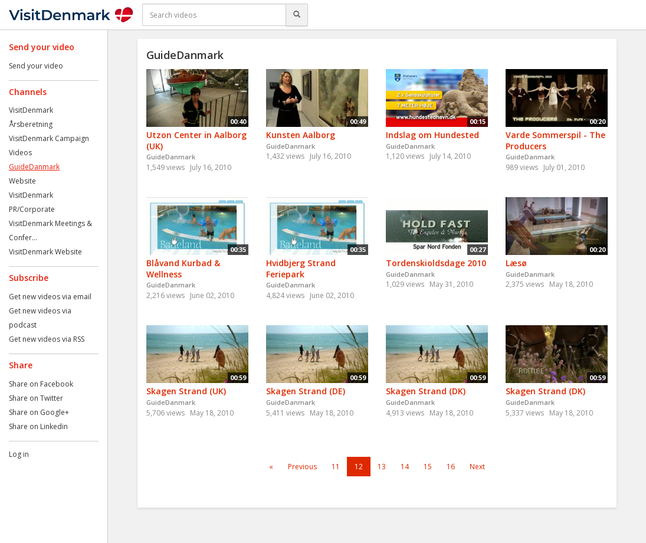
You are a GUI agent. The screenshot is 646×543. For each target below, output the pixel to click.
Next (477, 467)
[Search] (297, 15)
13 (382, 467)
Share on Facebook (41, 384)
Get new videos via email (50, 297)
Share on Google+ (39, 412)
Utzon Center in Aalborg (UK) (196, 140)
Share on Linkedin (38, 426)
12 (359, 467)
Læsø (516, 263)
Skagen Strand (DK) (425, 391)
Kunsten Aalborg (300, 134)
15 (428, 467)
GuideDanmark (34, 167)
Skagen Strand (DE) (305, 391)
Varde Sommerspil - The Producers (555, 140)
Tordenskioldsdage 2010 (436, 263)
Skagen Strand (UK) (186, 391)
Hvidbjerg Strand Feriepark (301, 268)
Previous (302, 467)
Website (22, 181)
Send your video (36, 66)
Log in (19, 454)
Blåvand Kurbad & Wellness (183, 268)
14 (405, 467)
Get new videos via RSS (46, 339)
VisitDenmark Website (45, 252)
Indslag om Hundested (432, 134)
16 (451, 467)
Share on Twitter (36, 398)
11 (336, 467)
